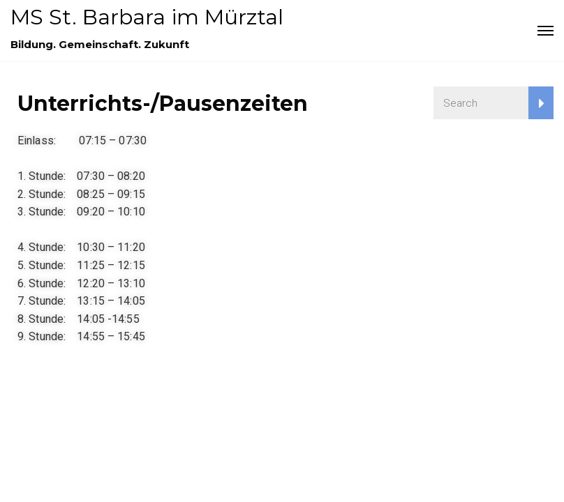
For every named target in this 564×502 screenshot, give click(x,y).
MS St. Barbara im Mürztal (147, 17)
